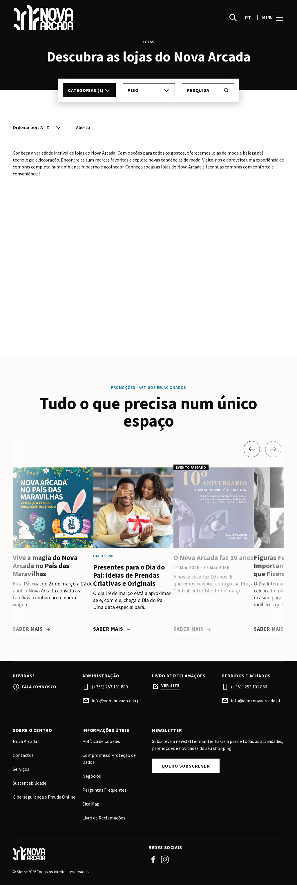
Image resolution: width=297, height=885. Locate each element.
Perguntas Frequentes (104, 790)
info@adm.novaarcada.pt (117, 700)
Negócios (91, 776)
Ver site (170, 685)
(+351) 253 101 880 (110, 687)
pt (248, 17)
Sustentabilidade (29, 783)
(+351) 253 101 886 (249, 687)
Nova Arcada (25, 741)
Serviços (21, 769)
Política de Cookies (101, 741)
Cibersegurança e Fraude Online (44, 797)
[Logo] (77, 853)
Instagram (164, 859)
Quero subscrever (186, 766)
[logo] (81, 17)
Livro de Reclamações (103, 818)
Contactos (23, 755)
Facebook (153, 859)
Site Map (90, 804)
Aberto (83, 127)
